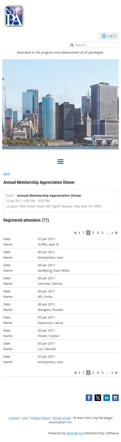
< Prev (79, 232)
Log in (111, 36)
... (107, 232)
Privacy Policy (40, 418)
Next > (112, 232)
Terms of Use (62, 418)
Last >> (116, 232)
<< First (75, 232)
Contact (14, 418)
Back (6, 173)
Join (25, 418)
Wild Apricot (75, 433)
